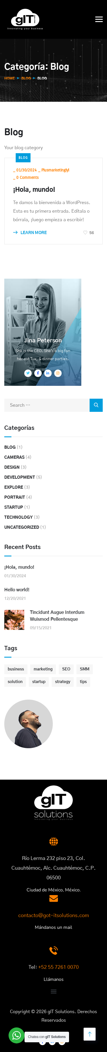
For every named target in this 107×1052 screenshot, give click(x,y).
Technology (18, 518)
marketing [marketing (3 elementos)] (43, 669)
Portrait (14, 498)
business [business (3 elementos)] (16, 669)
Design (12, 468)
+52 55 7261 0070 (58, 967)
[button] (53, 991)
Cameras (14, 458)
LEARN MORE (30, 233)
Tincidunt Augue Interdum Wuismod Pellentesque (57, 616)
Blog (26, 78)
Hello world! (16, 590)
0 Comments (27, 177)
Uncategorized (21, 528)
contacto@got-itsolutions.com (53, 915)
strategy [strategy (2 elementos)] (62, 682)
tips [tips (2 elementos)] (83, 682)
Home (9, 78)
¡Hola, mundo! (34, 190)
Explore (13, 488)
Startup (13, 508)
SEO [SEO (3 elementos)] (66, 669)
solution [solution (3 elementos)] (15, 682)
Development (19, 478)
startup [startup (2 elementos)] (38, 682)
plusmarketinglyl (55, 170)
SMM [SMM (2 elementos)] (84, 669)
